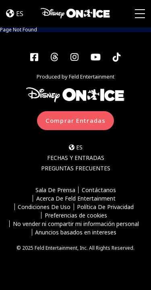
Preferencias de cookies (76, 215)
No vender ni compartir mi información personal (76, 223)
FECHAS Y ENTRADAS (75, 158)
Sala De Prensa (55, 189)
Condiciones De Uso (44, 206)
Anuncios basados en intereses (75, 232)
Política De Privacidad (105, 206)
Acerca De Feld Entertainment (76, 198)
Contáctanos (99, 189)
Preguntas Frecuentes (75, 168)
